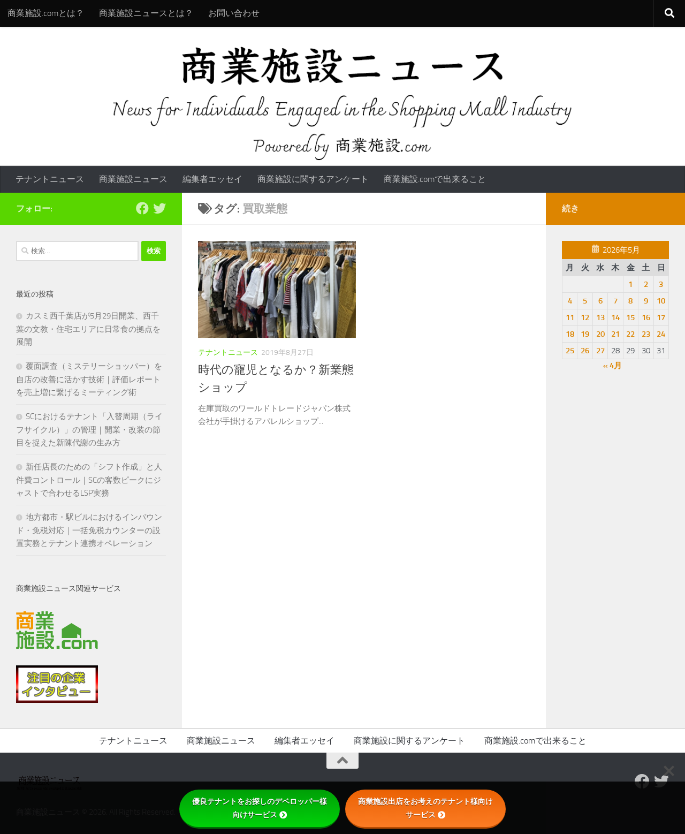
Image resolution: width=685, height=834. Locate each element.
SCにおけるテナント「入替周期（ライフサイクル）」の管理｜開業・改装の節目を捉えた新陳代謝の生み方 (89, 430)
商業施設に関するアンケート (313, 179)
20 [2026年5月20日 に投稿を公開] (600, 334)
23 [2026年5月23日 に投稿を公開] (646, 334)
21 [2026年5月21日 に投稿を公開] (615, 334)
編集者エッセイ (212, 179)
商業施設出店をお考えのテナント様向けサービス (425, 808)
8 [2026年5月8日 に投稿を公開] (630, 301)
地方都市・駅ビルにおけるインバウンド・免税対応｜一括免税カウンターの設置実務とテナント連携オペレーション (89, 530)
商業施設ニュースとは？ (146, 13)
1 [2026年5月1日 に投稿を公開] (630, 284)
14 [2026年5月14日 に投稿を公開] (615, 317)
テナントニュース (50, 179)
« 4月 (612, 365)
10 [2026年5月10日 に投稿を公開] (661, 301)
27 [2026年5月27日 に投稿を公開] (600, 350)
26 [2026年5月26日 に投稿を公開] (585, 350)
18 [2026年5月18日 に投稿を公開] (570, 334)
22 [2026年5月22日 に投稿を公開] (630, 334)
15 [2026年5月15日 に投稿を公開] (630, 317)
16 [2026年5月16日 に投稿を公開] (646, 317)
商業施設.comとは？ (45, 13)
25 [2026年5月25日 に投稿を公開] (570, 350)
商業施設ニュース (133, 179)
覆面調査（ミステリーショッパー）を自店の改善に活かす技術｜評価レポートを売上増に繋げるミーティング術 (89, 379)
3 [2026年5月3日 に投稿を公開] (661, 284)
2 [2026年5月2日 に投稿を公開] (646, 284)
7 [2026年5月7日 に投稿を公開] (615, 301)
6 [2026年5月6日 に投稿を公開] (600, 301)
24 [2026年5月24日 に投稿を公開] (661, 334)
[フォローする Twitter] (159, 208)
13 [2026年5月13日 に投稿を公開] (600, 317)
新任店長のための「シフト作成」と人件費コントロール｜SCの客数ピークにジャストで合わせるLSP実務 (89, 480)
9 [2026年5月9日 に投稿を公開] (646, 301)
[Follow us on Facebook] (142, 208)
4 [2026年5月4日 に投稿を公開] (570, 301)
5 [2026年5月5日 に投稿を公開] (585, 301)
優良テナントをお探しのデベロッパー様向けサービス (259, 808)
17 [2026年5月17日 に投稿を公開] (661, 317)
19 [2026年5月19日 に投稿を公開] (585, 334)
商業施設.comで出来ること (435, 179)
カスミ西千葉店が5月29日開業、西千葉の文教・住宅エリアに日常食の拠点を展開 (88, 329)
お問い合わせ (234, 13)
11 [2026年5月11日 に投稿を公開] (570, 317)
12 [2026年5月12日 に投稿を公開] (585, 317)
